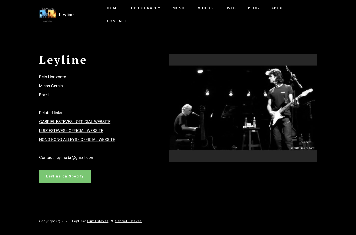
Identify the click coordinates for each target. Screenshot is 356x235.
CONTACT (117, 21)
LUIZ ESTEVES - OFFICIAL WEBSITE (71, 130)
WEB (230, 8)
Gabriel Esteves (128, 221)
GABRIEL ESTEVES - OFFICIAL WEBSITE (74, 121)
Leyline (66, 14)
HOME (113, 8)
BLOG (253, 8)
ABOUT (278, 8)
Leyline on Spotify (65, 176)
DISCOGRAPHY (145, 8)
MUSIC (179, 8)
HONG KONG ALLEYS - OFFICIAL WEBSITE (77, 139)
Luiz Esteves (98, 221)
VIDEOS (205, 8)
